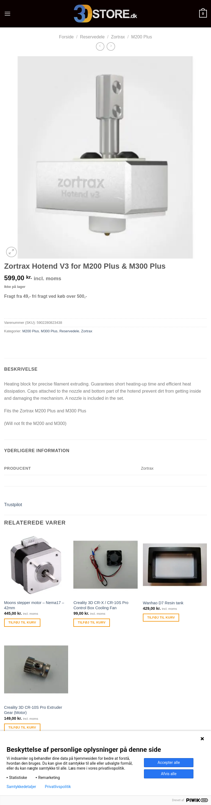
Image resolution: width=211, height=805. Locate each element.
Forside (66, 37)
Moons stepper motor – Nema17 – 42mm (34, 605)
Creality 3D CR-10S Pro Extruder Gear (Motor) (33, 710)
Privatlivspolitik (58, 786)
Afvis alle (169, 774)
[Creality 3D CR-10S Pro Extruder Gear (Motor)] (36, 669)
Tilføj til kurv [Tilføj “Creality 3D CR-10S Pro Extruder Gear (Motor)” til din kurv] (22, 727)
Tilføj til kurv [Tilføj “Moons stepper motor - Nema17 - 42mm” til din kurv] (22, 622)
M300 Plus (49, 331)
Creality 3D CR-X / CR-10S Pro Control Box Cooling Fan (100, 605)
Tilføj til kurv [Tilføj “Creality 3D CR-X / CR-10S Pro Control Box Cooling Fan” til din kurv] (92, 622)
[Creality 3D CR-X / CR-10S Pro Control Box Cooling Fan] (105, 565)
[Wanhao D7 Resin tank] (175, 565)
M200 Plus (141, 37)
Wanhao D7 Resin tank (163, 603)
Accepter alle (168, 762)
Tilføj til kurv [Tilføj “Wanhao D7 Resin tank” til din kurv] (161, 617)
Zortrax (118, 37)
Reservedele (92, 37)
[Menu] (7, 13)
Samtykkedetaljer (21, 786)
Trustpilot (13, 504)
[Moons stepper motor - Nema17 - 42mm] (36, 565)
